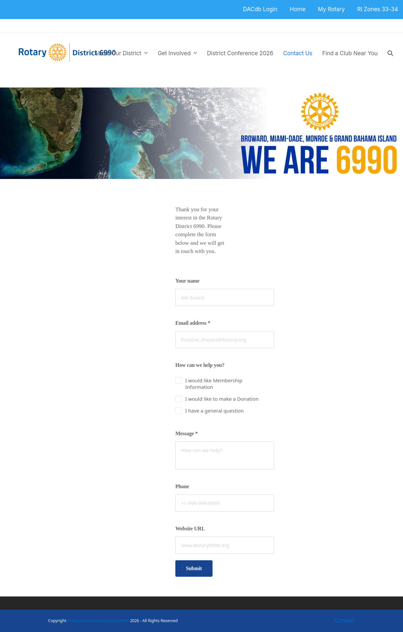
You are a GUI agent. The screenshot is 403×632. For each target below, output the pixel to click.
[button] (390, 53)
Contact (344, 620)
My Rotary (331, 9)
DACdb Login (260, 9)
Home (297, 9)
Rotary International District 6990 (98, 620)
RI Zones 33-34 (377, 9)
